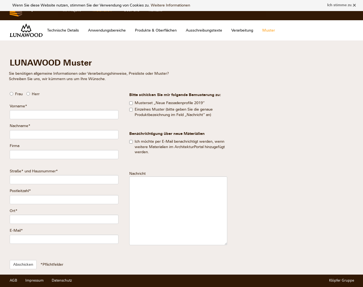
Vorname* (18, 106)
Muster (268, 30)
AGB (13, 280)
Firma (14, 146)
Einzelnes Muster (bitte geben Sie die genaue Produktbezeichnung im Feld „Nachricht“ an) (174, 112)
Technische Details (63, 30)
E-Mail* (16, 230)
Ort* (14, 211)
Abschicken (23, 264)
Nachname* (20, 126)
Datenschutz (62, 280)
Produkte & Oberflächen (156, 30)
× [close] (354, 5)
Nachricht (178, 208)
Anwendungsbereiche (107, 30)
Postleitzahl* (20, 191)
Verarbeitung (242, 30)
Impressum (34, 280)
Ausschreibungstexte (204, 30)
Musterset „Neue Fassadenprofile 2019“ (170, 103)
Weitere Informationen (170, 5)
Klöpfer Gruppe (341, 280)
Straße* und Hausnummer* (34, 171)
